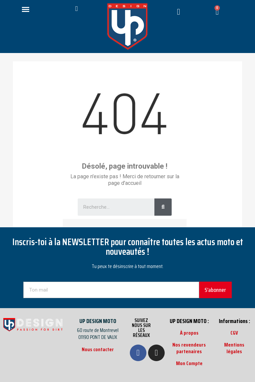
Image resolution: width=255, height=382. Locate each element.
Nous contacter (98, 349)
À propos (189, 333)
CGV (234, 333)
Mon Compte (189, 363)
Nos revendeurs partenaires (189, 348)
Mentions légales (234, 348)
